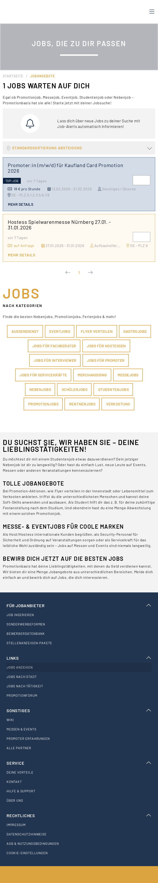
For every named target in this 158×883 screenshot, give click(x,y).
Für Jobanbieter (79, 605)
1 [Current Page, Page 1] (79, 272)
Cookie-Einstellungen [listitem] (27, 853)
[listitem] (79, 615)
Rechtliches (79, 815)
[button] (79, 147)
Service (79, 763)
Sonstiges (79, 710)
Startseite (13, 76)
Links (79, 658)
